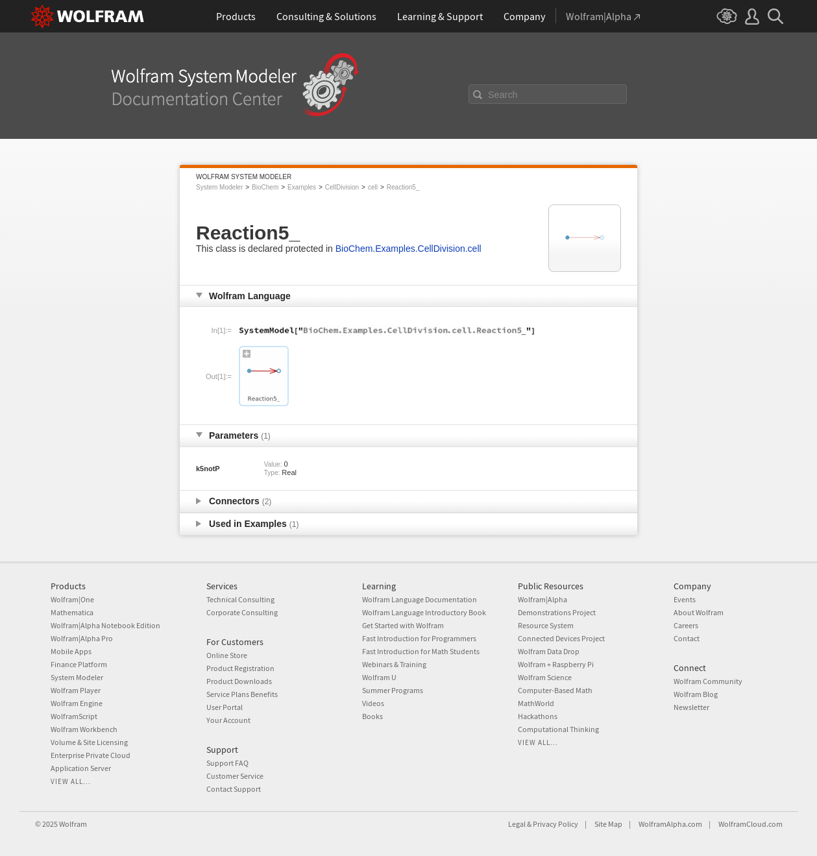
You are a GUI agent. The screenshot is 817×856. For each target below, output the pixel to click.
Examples (301, 187)
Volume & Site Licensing (89, 742)
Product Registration (240, 668)
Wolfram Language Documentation (419, 599)
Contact (687, 638)
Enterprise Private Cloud (90, 755)
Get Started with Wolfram (403, 625)
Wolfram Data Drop (548, 651)
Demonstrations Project (557, 612)
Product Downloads (239, 681)
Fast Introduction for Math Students (421, 651)
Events (685, 599)
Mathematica (72, 612)
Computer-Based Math (555, 690)
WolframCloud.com (750, 824)
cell (373, 187)
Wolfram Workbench (84, 729)
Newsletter (691, 707)
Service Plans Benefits (242, 694)
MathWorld (536, 703)
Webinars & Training (394, 664)
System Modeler (219, 187)
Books (372, 716)
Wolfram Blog (696, 694)
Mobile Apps (71, 651)
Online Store (226, 655)
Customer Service (234, 776)
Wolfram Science (545, 677)
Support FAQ (227, 763)
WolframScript (74, 716)
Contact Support (233, 789)
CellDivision (342, 187)
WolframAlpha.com (670, 824)
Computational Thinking (558, 729)
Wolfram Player (76, 690)
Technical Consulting (240, 599)
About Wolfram (699, 612)
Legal (517, 824)
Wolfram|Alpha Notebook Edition (105, 625)
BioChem (265, 187)
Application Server (81, 768)
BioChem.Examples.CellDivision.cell (408, 248)
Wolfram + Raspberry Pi (556, 664)
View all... (71, 781)
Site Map (608, 824)
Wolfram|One (72, 599)
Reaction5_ (403, 187)
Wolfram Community (708, 681)
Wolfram (73, 824)
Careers (686, 625)
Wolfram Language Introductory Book (424, 612)
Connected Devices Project (561, 638)
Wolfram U (379, 677)
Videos (373, 703)
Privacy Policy (555, 824)
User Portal (224, 707)
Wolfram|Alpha (542, 599)
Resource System (546, 625)
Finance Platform (79, 664)
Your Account (228, 720)
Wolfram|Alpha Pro (82, 638)
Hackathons (537, 716)
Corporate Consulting (242, 612)
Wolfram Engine (77, 703)
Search (503, 95)
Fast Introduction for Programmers (419, 638)
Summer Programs (392, 690)
